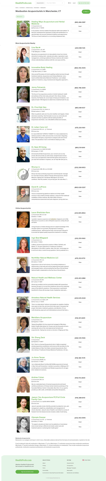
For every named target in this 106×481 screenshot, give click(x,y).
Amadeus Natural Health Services (46, 298)
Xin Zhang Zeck (38, 338)
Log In (74, 3)
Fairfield (35, 242)
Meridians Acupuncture (41, 318)
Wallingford (37, 51)
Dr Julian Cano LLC (40, 127)
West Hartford (38, 71)
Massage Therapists (71, 468)
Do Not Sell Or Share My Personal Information (53, 472)
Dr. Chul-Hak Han (39, 107)
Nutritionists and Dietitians (73, 472)
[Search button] (62, 3)
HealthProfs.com (23, 3)
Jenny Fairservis (38, 87)
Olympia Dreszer (39, 417)
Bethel (34, 216)
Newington (35, 151)
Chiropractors (70, 465)
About (44, 463)
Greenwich (35, 361)
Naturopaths (70, 470)
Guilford (35, 262)
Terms (44, 468)
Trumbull (35, 282)
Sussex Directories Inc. (55, 478)
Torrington (35, 91)
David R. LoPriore (39, 187)
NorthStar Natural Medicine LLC (45, 258)
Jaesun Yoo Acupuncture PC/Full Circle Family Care (48, 398)
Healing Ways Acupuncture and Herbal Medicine (48, 23)
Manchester (36, 28)
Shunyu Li (36, 167)
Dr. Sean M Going (39, 147)
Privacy (44, 465)
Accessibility (45, 470)
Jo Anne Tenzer (38, 357)
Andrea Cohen (38, 377)
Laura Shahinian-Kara (41, 212)
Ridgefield (35, 321)
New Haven (36, 301)
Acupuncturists (40, 3)
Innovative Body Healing (42, 67)
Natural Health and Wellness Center (47, 278)
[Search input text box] (53, 3)
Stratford (35, 421)
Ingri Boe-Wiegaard (40, 238)
